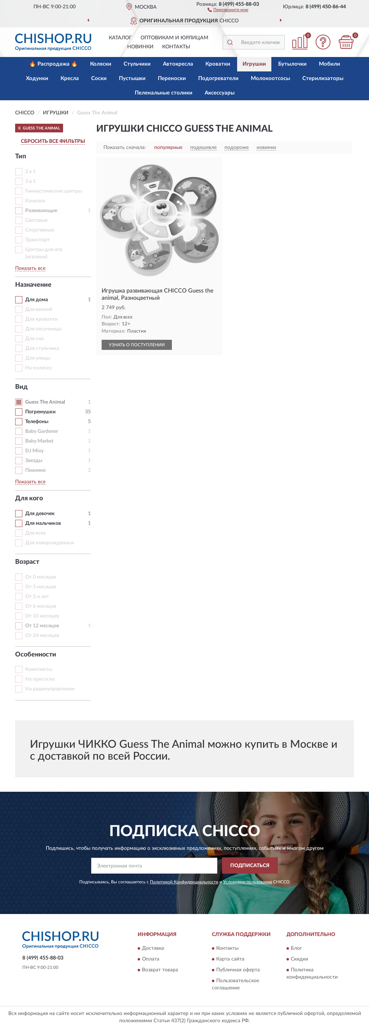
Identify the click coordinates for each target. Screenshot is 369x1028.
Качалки (35, 200)
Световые (36, 220)
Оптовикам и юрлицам (174, 37)
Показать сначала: (124, 147)
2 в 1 (30, 171)
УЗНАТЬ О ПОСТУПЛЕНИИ (137, 345)
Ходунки (37, 78)
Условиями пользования (247, 882)
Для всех (35, 533)
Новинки (140, 46)
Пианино (35, 470)
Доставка (153, 948)
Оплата (150, 959)
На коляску (38, 367)
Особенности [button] (35, 654)
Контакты (176, 46)
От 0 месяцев (40, 577)
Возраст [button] (27, 562)
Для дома (36, 299)
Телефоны (36, 421)
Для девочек (40, 513)
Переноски (172, 78)
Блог (296, 948)
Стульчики (137, 64)
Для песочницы (43, 328)
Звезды (33, 460)
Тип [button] (20, 156)
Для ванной (38, 309)
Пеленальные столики (163, 93)
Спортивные (39, 230)
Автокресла (178, 64)
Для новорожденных (49, 542)
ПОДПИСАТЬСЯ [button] (250, 865)
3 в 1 (30, 181)
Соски (99, 78)
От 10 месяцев (42, 616)
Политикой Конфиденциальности (184, 882)
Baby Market (39, 441)
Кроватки (217, 64)
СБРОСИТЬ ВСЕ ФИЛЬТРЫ (53, 141)
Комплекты (38, 669)
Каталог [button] (120, 37)
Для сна (34, 338)
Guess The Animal (45, 402)
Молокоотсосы (270, 78)
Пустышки (132, 78)
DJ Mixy (34, 450)
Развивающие (41, 210)
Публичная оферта (238, 970)
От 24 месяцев (42, 635)
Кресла (70, 78)
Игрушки (254, 64)
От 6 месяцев (40, 606)
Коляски (100, 64)
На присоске (40, 679)
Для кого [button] (29, 498)
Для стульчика (42, 348)
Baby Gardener (41, 431)
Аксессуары (220, 93)
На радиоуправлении (50, 688)
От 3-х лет (37, 596)
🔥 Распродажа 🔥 (53, 64)
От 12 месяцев (42, 625)
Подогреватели (218, 78)
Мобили (329, 64)
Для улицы (37, 358)
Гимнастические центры (53, 191)
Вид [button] (21, 387)
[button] (228, 9)
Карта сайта (230, 959)
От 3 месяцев (40, 586)
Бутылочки (292, 64)
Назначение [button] (33, 285)
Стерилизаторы (322, 78)
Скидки (299, 959)
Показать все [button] (30, 268)
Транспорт (37, 239)
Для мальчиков (43, 523)
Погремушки (40, 411)
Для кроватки (41, 319)
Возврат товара (160, 970)
